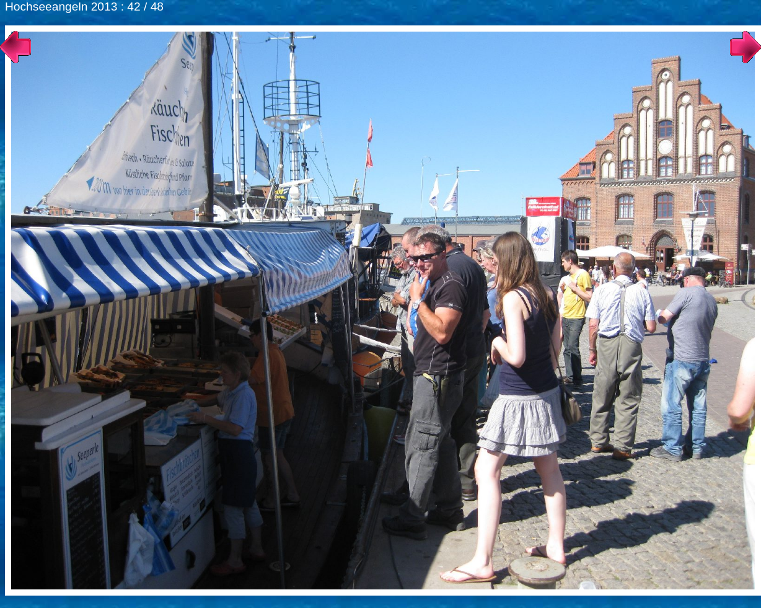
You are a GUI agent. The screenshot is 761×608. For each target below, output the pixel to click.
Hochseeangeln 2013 (61, 6)
